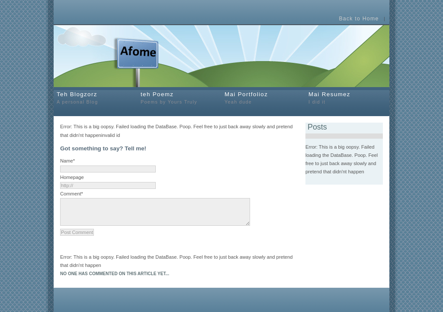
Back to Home (359, 19)
